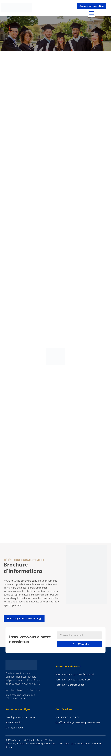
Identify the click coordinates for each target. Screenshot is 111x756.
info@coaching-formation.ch (20, 695)
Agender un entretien (91, 5)
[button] (91, 13)
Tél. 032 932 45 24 (15, 698)
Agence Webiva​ (44, 740)
